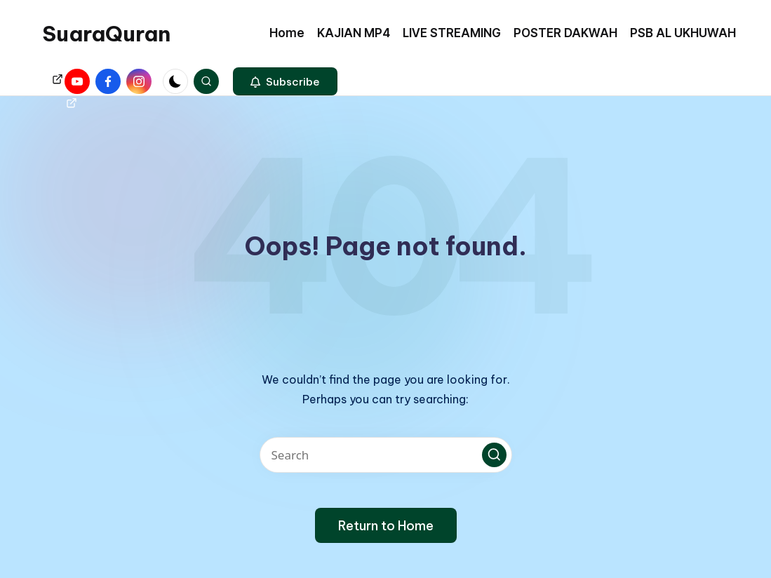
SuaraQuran (106, 33)
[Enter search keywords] (386, 455)
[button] (285, 81)
